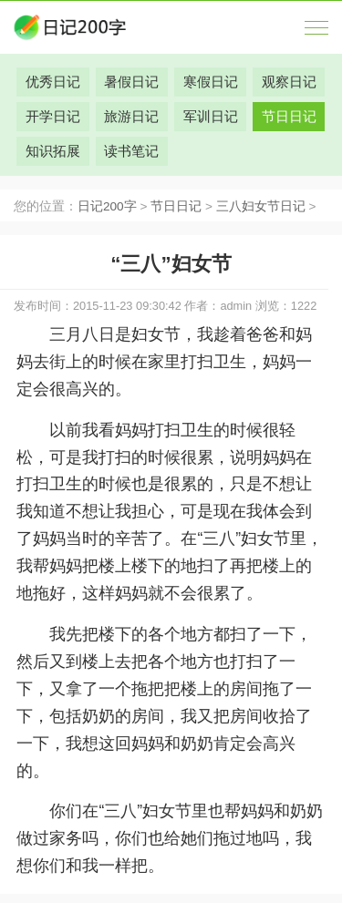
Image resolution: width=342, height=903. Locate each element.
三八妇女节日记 (261, 206)
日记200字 (107, 206)
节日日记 (176, 206)
